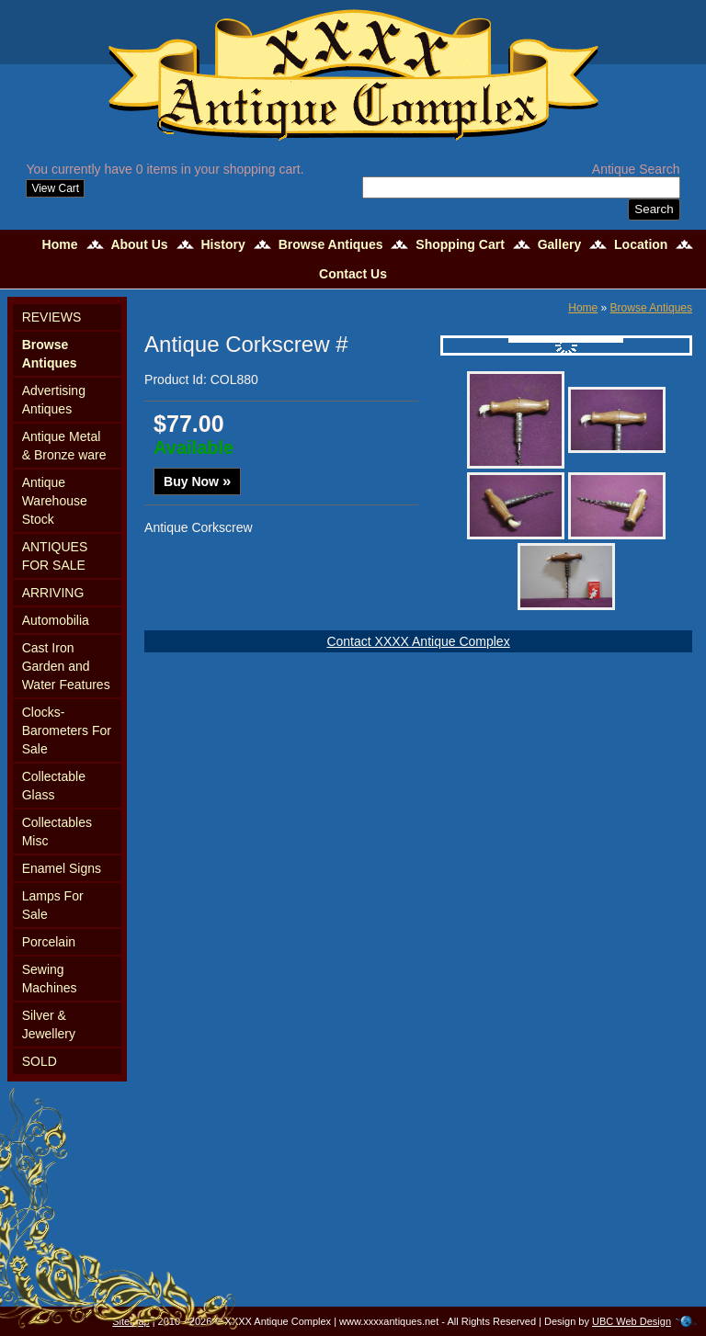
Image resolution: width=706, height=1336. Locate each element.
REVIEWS (52, 317)
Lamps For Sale (53, 905)
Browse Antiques (331, 244)
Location (640, 244)
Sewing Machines (49, 978)
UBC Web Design (631, 1321)
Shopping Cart (460, 244)
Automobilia (55, 620)
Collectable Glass (53, 785)
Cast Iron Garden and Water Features (66, 666)
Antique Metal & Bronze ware (64, 445)
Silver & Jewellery (48, 1024)
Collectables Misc (57, 831)
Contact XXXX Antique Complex (417, 641)
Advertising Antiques (53, 399)
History (223, 244)
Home (60, 244)
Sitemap (130, 1321)
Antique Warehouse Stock (54, 500)
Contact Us (353, 273)
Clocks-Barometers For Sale (66, 730)
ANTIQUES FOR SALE (55, 555)
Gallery (559, 244)
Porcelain (48, 941)
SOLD (39, 1061)
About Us (138, 244)
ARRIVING (53, 592)
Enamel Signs (61, 868)
